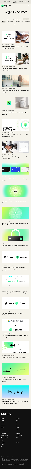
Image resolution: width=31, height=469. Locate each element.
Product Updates (5, 435)
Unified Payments (5, 425)
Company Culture (19, 21)
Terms (3, 446)
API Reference (19, 437)
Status (18, 442)
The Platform (10, 21)
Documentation (20, 435)
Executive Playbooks (6, 437)
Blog (17, 429)
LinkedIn (3, 442)
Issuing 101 (8, 19)
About (18, 420)
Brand (18, 427)
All (3, 19)
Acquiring (3, 422)
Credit (3, 427)
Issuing (3, 420)
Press (18, 422)
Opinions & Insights (17, 19)
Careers (18, 425)
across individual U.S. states (22, 461)
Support (3, 440)
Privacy (3, 444)
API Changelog (19, 440)
